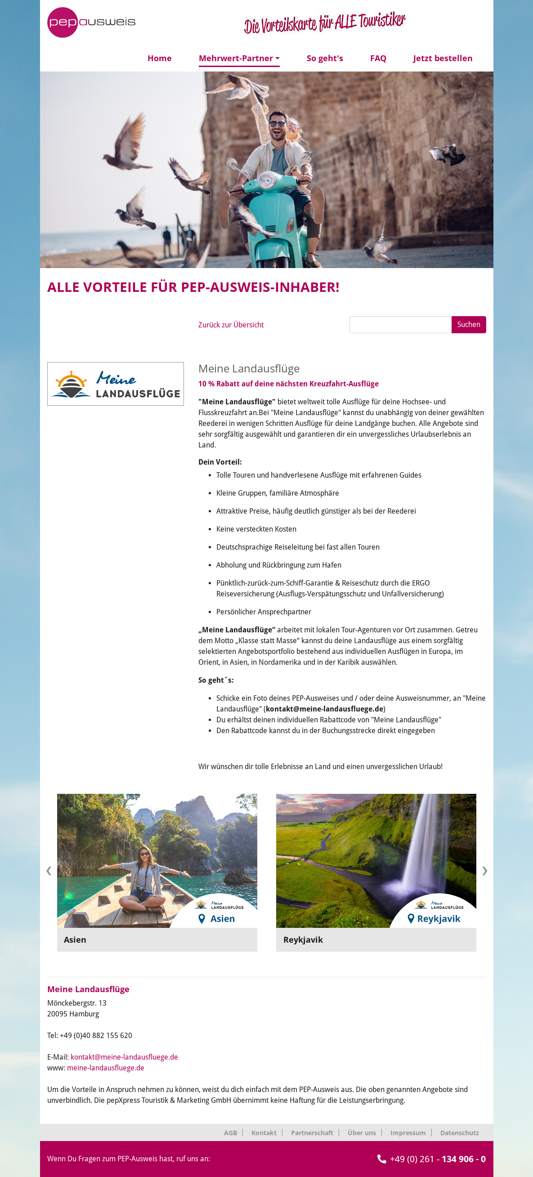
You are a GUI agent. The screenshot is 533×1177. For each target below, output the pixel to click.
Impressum (408, 1132)
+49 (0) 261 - (431, 1159)
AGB (230, 1132)
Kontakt (264, 1132)
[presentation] (48, 869)
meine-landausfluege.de (105, 1068)
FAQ (378, 58)
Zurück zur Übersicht (231, 325)
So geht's (325, 58)
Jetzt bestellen (443, 58)
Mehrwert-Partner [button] (236, 58)
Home (160, 58)
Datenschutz (459, 1132)
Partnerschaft (312, 1132)
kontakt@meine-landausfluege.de (124, 1057)
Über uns (362, 1132)
